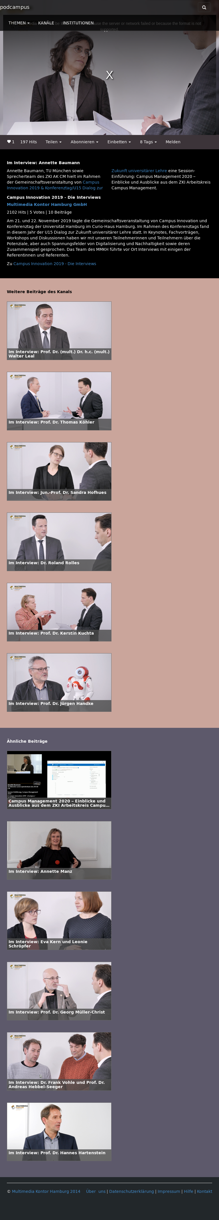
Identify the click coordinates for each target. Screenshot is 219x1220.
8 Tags (148, 142)
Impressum (169, 1191)
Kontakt (204, 1191)
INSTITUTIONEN (78, 23)
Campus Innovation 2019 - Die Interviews (54, 263)
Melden (173, 142)
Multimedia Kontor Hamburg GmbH (47, 204)
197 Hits (28, 142)
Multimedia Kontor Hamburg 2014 (46, 1191)
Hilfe (188, 1191)
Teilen (54, 142)
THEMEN (19, 23)
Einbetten (119, 142)
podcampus (14, 7)
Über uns (96, 1191)
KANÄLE (46, 23)
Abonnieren (84, 142)
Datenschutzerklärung (131, 1191)
